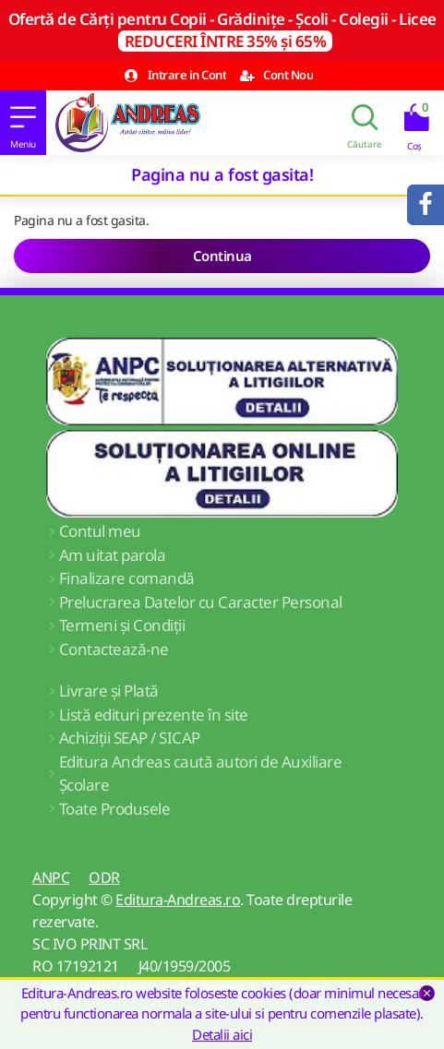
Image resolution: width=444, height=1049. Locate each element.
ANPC (50, 877)
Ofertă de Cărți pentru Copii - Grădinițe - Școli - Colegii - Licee (222, 30)
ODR (104, 877)
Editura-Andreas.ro (177, 899)
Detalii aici (222, 1034)
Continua (222, 255)
